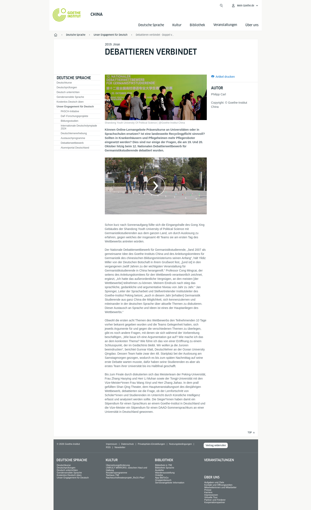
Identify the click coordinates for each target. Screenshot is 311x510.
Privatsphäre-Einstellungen (151, 444)
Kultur (176, 25)
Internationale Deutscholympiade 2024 (79, 127)
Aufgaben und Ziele (214, 482)
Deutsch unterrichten (68, 92)
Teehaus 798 (112, 475)
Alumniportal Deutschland (75, 147)
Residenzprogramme (116, 472)
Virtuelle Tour (211, 497)
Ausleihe (159, 470)
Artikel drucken (225, 76)
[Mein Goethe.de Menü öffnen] (244, 5)
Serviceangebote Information (169, 482)
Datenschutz (127, 444)
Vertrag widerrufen (216, 445)
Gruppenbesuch (163, 480)
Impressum (111, 444)
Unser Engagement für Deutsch (75, 106)
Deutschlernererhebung (74, 133)
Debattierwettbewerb (72, 142)
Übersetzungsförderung (118, 465)
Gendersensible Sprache (70, 97)
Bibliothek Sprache (164, 467)
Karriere (208, 492)
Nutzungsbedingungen (180, 444)
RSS (108, 447)
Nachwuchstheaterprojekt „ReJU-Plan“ (125, 477)
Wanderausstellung (165, 472)
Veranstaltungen (219, 460)
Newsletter (120, 447)
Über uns (251, 25)
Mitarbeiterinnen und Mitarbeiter (220, 487)
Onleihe (159, 475)
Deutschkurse (64, 82)
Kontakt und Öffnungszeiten (218, 485)
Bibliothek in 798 (163, 465)
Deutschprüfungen (67, 87)
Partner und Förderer (215, 500)
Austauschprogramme (73, 138)
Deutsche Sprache (151, 25)
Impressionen (211, 495)
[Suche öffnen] (221, 5)
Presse (207, 490)
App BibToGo (162, 477)
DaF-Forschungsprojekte (74, 116)
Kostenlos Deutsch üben (70, 101)
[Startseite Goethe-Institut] (67, 15)
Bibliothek (197, 25)
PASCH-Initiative (70, 111)
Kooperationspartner (214, 502)
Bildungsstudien (69, 120)
